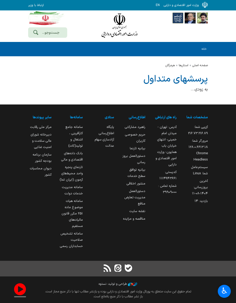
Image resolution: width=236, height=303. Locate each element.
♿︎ (224, 291)
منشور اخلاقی (136, 183)
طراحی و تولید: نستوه (118, 284)
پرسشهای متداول (176, 79)
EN (158, 5)
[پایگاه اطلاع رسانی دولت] (177, 18)
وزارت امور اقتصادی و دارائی (119, 25)
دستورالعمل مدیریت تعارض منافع (134, 197)
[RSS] (107, 268)
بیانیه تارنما (137, 148)
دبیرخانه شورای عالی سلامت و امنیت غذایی (41, 141)
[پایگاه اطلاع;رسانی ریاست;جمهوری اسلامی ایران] (190, 18)
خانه (204, 49)
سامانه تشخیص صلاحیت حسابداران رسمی (71, 240)
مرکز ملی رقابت (41, 127)
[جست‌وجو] (36, 33)
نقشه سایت (137, 211)
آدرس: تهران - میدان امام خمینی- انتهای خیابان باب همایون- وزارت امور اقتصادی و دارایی (166, 146)
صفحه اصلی (200, 65)
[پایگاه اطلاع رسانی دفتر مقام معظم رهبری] (202, 18)
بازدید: (201, 201)
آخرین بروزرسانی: (200, 187)
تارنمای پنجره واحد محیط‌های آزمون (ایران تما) (71, 173)
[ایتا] (118, 268)
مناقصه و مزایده (134, 218)
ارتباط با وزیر (36, 5)
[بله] (128, 268)
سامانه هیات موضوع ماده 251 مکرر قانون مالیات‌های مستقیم (72, 213)
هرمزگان (170, 65)
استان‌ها (183, 65)
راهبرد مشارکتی (135, 127)
